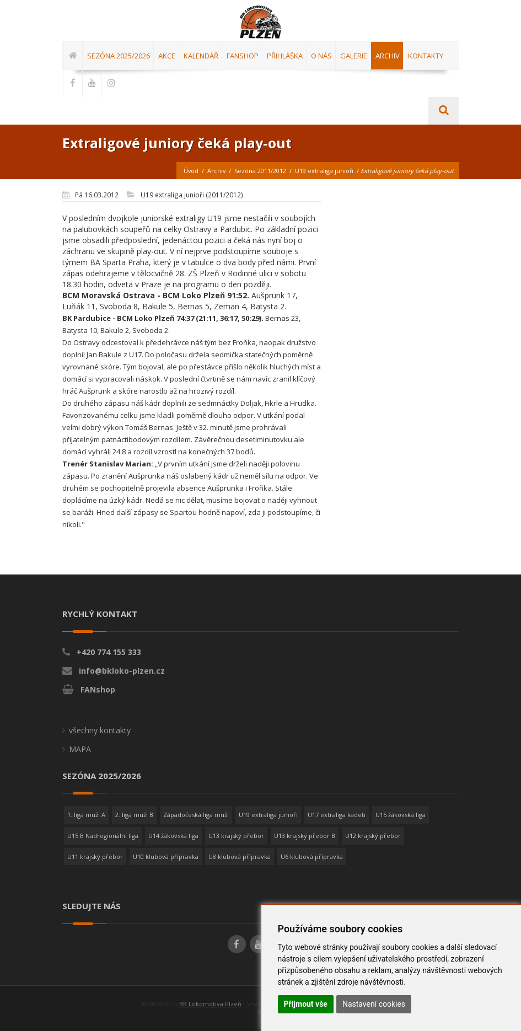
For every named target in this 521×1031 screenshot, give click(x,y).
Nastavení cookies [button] (373, 1004)
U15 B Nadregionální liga (102, 835)
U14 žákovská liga (173, 835)
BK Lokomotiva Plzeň (210, 1004)
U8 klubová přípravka (239, 856)
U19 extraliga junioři (323, 171)
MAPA (80, 749)
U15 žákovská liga (400, 814)
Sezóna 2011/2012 (260, 171)
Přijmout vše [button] (305, 1004)
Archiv (215, 171)
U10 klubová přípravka (165, 856)
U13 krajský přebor (236, 835)
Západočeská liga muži (196, 814)
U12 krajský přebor (373, 835)
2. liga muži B (134, 814)
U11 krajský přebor (95, 856)
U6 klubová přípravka (312, 856)
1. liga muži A (86, 814)
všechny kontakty (100, 730)
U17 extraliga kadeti (337, 814)
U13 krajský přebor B (304, 835)
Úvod (189, 171)
